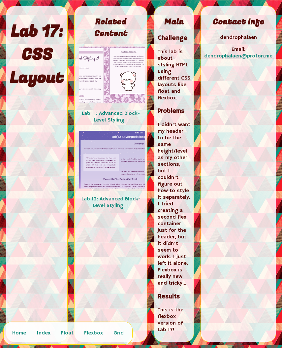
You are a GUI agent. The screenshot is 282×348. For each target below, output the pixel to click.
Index (43, 333)
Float (67, 333)
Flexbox (93, 333)
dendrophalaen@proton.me (238, 56)
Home (19, 333)
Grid (118, 333)
